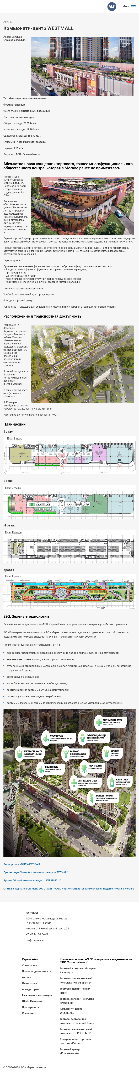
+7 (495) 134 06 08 (37, 934)
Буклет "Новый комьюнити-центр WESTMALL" (32, 880)
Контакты (28, 1013)
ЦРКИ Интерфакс (33, 1001)
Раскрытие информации (37, 995)
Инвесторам (29, 983)
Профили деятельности (36, 971)
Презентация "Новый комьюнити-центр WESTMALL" (35, 872)
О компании (29, 965)
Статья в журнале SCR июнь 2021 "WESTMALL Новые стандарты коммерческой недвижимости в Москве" (69, 888)
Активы (8, 22)
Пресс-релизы (30, 1007)
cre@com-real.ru (35, 940)
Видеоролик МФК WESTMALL (22, 864)
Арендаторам (30, 989)
